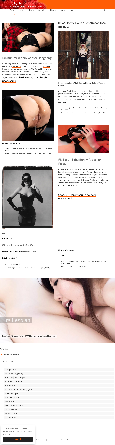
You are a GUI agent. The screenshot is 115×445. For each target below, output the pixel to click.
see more (62, 102)
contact (50, 440)
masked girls (39, 268)
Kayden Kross (93, 113)
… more (61, 255)
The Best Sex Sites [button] (7, 362)
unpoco (5, 233)
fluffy (13, 10)
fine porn (8, 265)
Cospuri (71, 250)
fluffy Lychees (15, 3)
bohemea (6, 238)
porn (62, 10)
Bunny (7, 153)
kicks (31, 10)
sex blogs (17, 265)
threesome (65, 110)
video (7, 150)
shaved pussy (48, 153)
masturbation (97, 261)
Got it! (18, 439)
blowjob (26, 148)
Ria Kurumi (16, 66)
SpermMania (47, 148)
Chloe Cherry (72, 113)
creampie (14, 153)
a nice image (10, 268)
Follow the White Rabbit (13, 251)
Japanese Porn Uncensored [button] (9, 355)
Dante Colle (82, 113)
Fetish (32, 148)
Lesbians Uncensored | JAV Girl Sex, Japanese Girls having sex (32, 336)
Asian (7, 148)
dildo (76, 266)
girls (22, 10)
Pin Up (47, 268)
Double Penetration (86, 108)
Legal (72, 10)
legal (77, 440)
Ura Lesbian (16, 320)
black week (7, 258)
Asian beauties (16, 148)
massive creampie (26, 153)
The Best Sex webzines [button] (8, 427)
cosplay (70, 266)
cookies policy (70, 440)
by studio (42, 10)
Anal (63, 108)
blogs (53, 10)
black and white (22, 268)
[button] (28, 37)
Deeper (75, 108)
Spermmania (16, 143)
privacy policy (59, 440)
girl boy (39, 148)
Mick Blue (103, 113)
